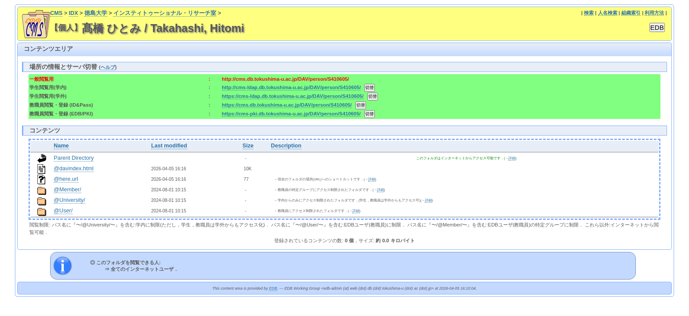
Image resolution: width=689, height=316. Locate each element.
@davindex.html (74, 168)
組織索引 (631, 12)
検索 (589, 12)
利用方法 (654, 12)
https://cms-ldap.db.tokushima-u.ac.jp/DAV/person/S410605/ (293, 96)
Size (248, 146)
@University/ (69, 200)
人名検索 (607, 12)
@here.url (66, 179)
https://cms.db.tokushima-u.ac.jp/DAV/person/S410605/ (287, 105)
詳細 (511, 158)
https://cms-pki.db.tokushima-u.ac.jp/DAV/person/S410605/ (291, 113)
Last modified (169, 146)
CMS (56, 13)
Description (286, 146)
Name (61, 146)
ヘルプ (108, 67)
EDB (273, 288)
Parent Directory (74, 158)
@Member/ (67, 190)
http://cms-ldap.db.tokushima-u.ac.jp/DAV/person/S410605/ (291, 87)
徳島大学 (95, 13)
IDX (73, 13)
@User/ (63, 211)
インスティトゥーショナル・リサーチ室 (164, 13)
